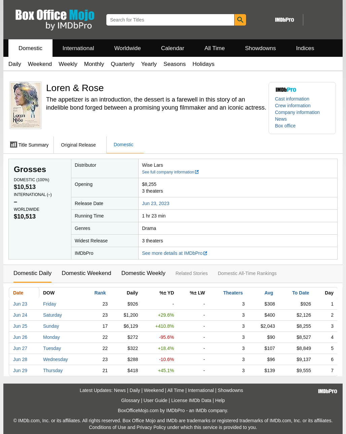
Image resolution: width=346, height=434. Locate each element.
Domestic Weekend (86, 273)
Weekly (68, 64)
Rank (100, 292)
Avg (269, 292)
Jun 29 (20, 370)
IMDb (201, 410)
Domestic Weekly (143, 273)
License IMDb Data (191, 400)
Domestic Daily (32, 273)
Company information (297, 112)
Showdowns (260, 48)
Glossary (130, 400)
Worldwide (127, 48)
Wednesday (55, 359)
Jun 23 (20, 304)
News (281, 119)
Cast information (292, 99)
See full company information (170, 172)
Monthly (94, 64)
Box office (285, 125)
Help (220, 400)
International (78, 48)
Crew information (293, 105)
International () (33, 194)
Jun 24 (20, 315)
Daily (14, 64)
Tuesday (52, 348)
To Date (300, 292)
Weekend (40, 64)
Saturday (52, 315)
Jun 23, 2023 (155, 203)
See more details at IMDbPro (175, 253)
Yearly (149, 64)
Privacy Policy (151, 427)
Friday (49, 304)
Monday (51, 337)
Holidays (203, 64)
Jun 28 (20, 359)
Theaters (233, 292)
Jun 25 (20, 326)
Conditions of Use (107, 427)
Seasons (175, 64)
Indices (305, 48)
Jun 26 (20, 337)
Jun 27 (20, 348)
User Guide (156, 400)
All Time (215, 48)
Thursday (53, 370)
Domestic (30, 48)
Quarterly (122, 64)
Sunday (51, 326)
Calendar (172, 48)
